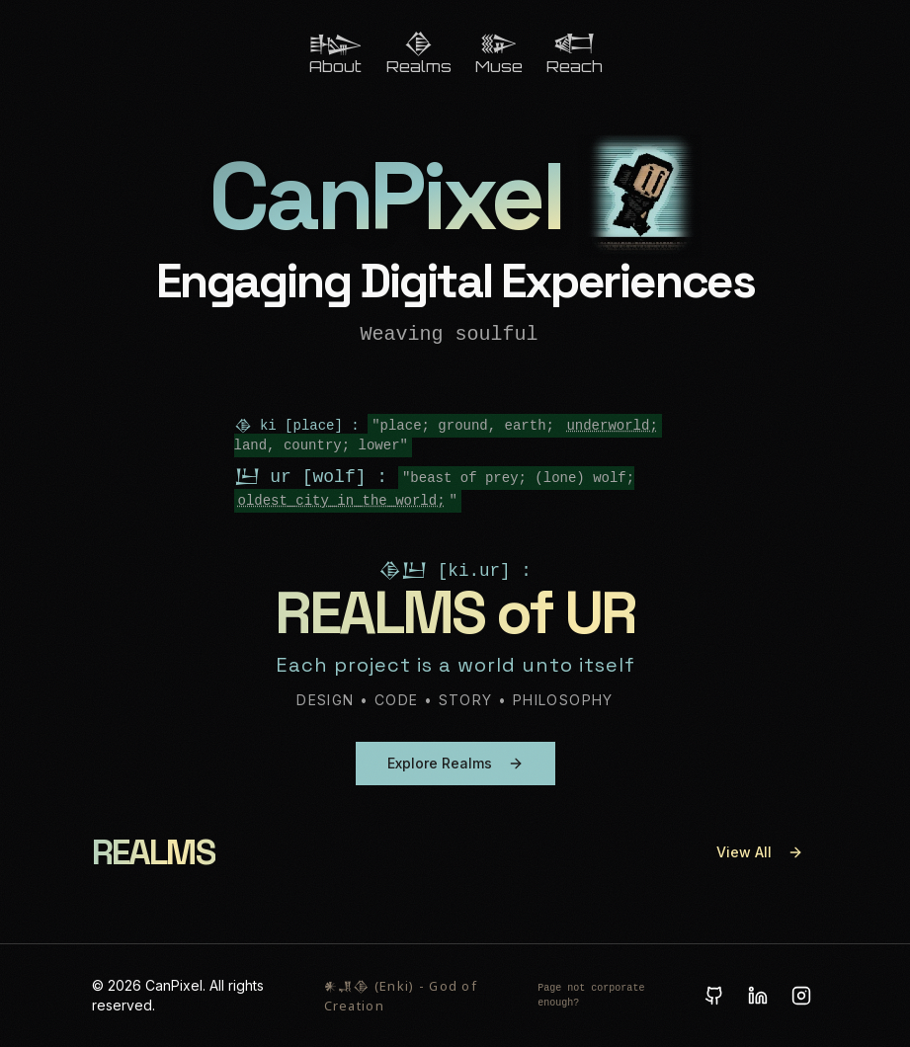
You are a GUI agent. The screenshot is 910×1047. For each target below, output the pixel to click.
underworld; (611, 426)
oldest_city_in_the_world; (342, 501)
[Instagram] (801, 995)
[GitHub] (714, 995)
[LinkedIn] (758, 995)
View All (759, 852)
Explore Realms (455, 763)
